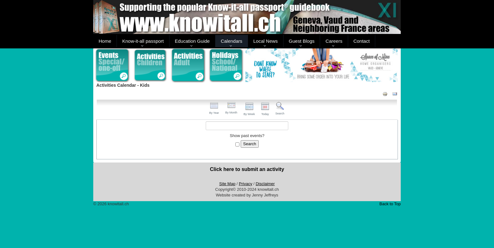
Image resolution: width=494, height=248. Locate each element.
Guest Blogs (302, 41)
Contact (361, 41)
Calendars (231, 41)
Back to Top (390, 203)
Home (105, 41)
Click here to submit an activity (247, 169)
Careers (333, 41)
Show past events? (247, 135)
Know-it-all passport (143, 41)
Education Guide (192, 41)
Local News (265, 41)
